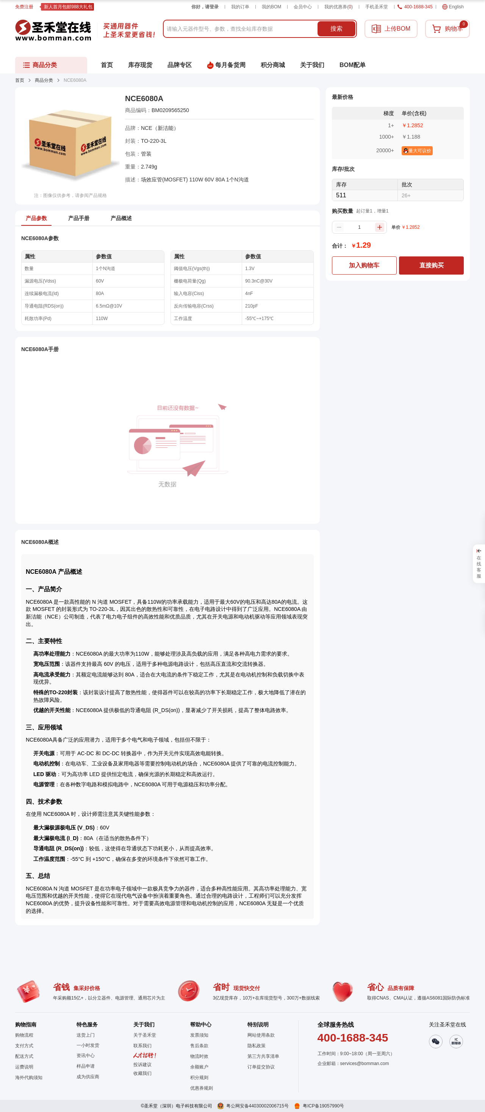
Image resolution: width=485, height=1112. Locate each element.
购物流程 (24, 1035)
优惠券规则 (201, 1088)
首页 (19, 80)
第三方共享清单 (263, 1056)
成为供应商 (88, 1076)
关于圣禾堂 (144, 1035)
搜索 (336, 28)
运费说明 (24, 1067)
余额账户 (199, 1067)
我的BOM (271, 6)
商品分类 (44, 80)
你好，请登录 (205, 6)
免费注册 (24, 6)
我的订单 (240, 6)
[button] (144, 1073)
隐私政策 (256, 1045)
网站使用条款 (261, 1035)
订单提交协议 (261, 1067)
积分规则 (199, 1077)
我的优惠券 (338, 6)
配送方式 (24, 1056)
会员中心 (303, 6)
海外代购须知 (28, 1077)
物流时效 (199, 1056)
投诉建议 (142, 1064)
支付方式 (24, 1045)
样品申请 (86, 1066)
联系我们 (142, 1045)
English (453, 6)
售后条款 (199, 1045)
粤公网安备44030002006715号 (257, 1106)
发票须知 (199, 1035)
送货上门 (86, 1035)
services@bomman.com (364, 1063)
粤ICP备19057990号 (323, 1106)
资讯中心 (86, 1055)
